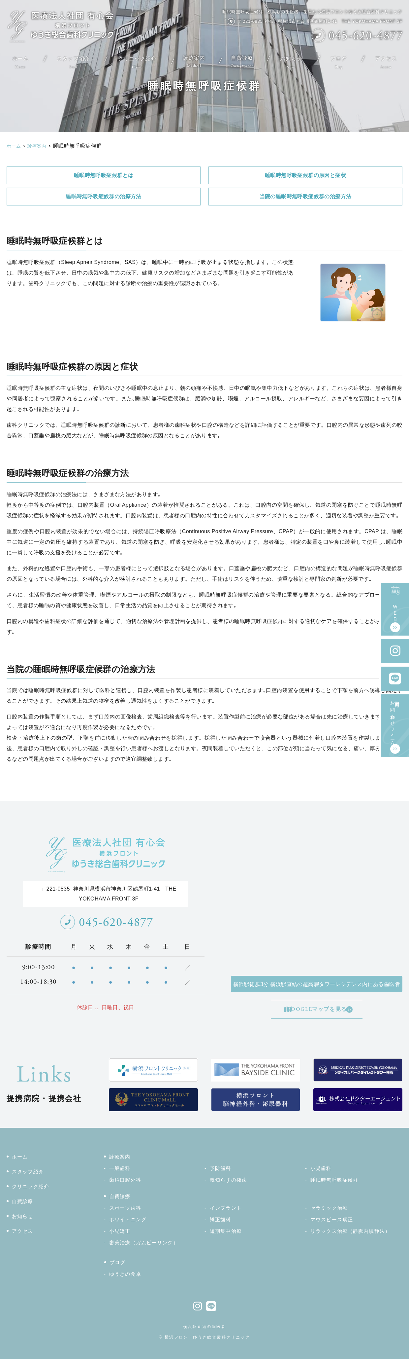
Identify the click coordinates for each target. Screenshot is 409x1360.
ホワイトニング (127, 1220)
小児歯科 (321, 1169)
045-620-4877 (106, 922)
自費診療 (243, 59)
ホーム (19, 59)
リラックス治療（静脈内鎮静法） (350, 1231)
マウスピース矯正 (331, 1220)
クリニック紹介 (135, 59)
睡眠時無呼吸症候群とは (103, 175)
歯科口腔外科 (125, 1180)
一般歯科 (120, 1169)
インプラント (226, 1208)
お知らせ (293, 59)
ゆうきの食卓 (125, 1274)
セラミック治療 (329, 1208)
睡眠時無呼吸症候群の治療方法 (104, 196)
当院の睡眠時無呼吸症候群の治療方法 (306, 196)
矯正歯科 (220, 1220)
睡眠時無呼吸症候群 (334, 1180)
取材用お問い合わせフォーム (395, 721)
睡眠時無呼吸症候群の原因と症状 (305, 175)
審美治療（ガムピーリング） (143, 1243)
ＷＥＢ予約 (395, 604)
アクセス (387, 59)
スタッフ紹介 (71, 59)
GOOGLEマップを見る (318, 1009)
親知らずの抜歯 (228, 1180)
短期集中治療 (226, 1231)
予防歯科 (220, 1169)
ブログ (340, 59)
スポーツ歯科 (125, 1208)
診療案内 (193, 59)
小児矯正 (120, 1231)
